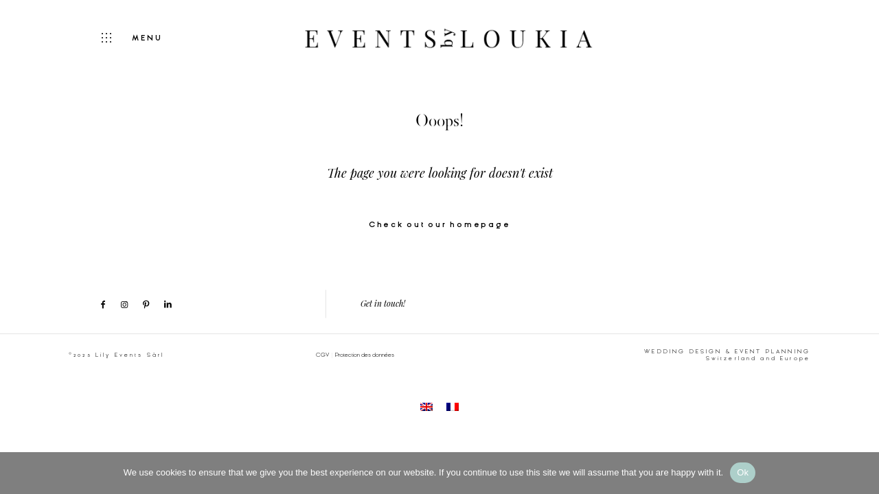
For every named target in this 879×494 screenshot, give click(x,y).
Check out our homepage (440, 224)
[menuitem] (426, 406)
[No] (862, 473)
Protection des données (364, 354)
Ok (743, 472)
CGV (322, 354)
